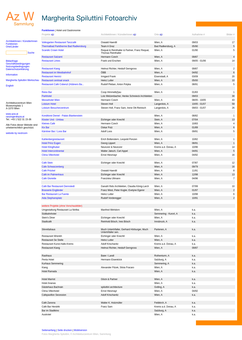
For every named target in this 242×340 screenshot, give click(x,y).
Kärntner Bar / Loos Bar (54, 131)
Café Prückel (48, 170)
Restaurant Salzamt (52, 56)
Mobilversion (80, 330)
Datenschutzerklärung (17, 69)
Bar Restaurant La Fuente (55, 194)
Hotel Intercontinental (53, 151)
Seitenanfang (49, 330)
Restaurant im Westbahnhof (56, 72)
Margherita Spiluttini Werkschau (22, 80)
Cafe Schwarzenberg (53, 166)
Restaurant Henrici (51, 76)
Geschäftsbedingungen (18, 63)
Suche (31, 52)
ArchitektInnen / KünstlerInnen (21, 41)
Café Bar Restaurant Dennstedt (58, 186)
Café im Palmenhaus (52, 174)
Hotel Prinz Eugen (51, 143)
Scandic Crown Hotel (53, 50)
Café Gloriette (49, 178)
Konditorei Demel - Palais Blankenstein (62, 115)
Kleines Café (48, 123)
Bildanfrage (12, 61)
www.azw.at (12, 114)
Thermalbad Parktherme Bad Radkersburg (64, 46)
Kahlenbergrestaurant (53, 139)
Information (12, 74)
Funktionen (11, 44)
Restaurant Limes (51, 60)
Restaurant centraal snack (55, 80)
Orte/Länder (12, 46)
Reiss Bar (47, 92)
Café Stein (47, 162)
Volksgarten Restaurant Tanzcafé (59, 42)
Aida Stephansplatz (52, 198)
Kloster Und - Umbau (53, 119)
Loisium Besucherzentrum (55, 107)
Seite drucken (65, 330)
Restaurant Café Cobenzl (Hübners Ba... (63, 84)
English (10, 85)
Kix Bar (45, 127)
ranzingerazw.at (15, 116)
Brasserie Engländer (52, 190)
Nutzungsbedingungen (17, 66)
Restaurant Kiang (51, 68)
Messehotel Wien (51, 100)
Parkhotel (47, 96)
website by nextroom (16, 133)
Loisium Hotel (49, 104)
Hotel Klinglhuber (51, 147)
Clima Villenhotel (50, 155)
